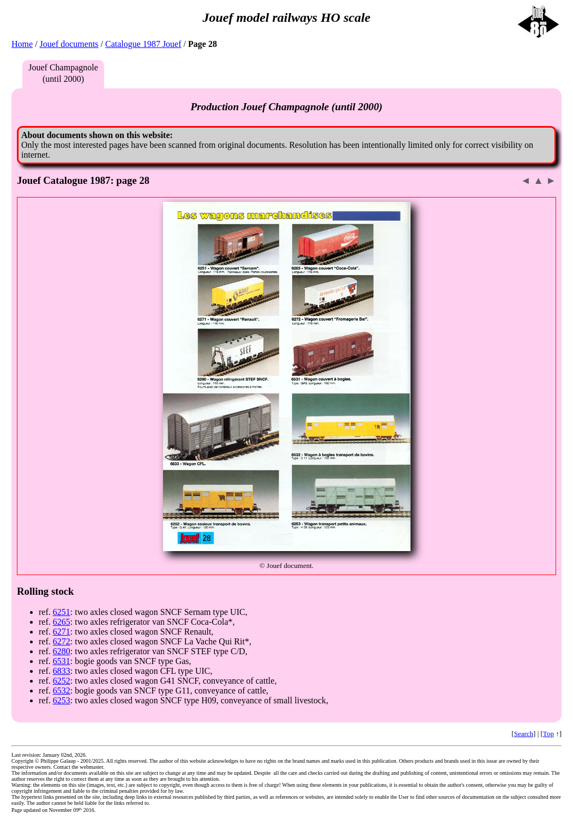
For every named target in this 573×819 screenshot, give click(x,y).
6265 (61, 621)
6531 (61, 661)
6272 (61, 641)
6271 (61, 631)
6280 (61, 651)
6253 (61, 700)
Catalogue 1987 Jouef (143, 44)
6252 (61, 680)
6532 (61, 690)
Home (22, 44)
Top (548, 734)
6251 (61, 612)
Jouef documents (69, 44)
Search (523, 734)
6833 (61, 670)
